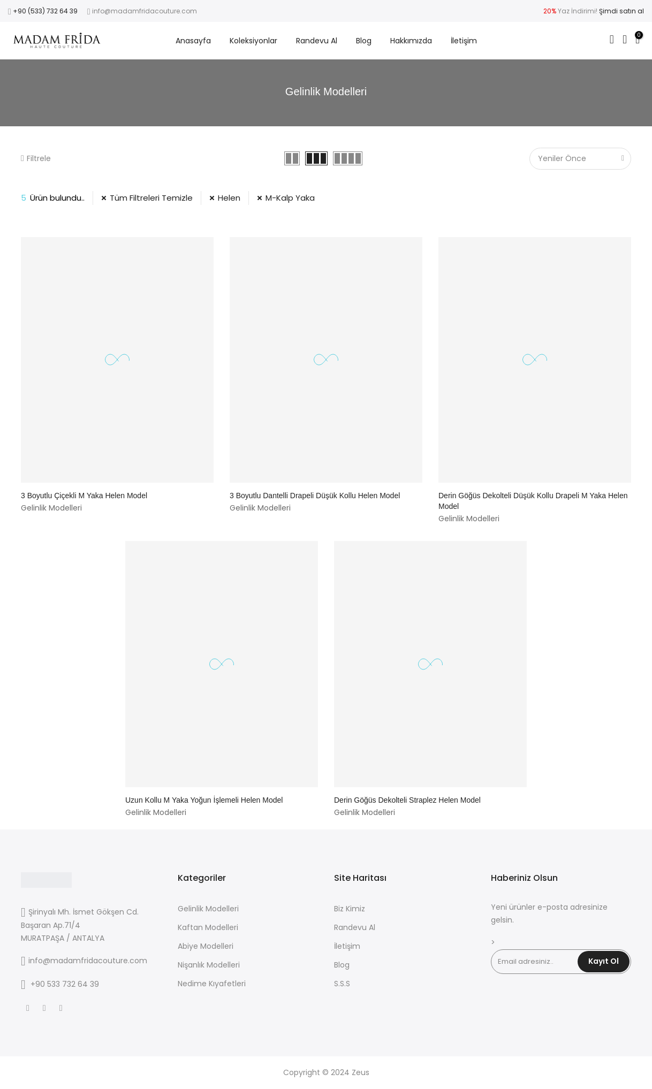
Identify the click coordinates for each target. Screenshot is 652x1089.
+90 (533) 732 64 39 (45, 11)
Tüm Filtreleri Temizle (151, 197)
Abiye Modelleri (205, 946)
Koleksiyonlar (253, 40)
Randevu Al (316, 40)
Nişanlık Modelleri (209, 964)
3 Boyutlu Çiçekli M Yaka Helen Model (84, 495)
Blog (364, 40)
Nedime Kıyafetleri (212, 983)
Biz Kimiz (349, 908)
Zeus (360, 1072)
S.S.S (342, 983)
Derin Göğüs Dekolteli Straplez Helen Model (407, 800)
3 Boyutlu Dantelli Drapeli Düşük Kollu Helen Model (315, 495)
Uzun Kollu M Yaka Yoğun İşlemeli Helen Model (204, 800)
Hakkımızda (411, 40)
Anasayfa (193, 40)
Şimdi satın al (621, 11)
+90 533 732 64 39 (65, 984)
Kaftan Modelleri (208, 927)
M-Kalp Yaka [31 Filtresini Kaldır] (290, 197)
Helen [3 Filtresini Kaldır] (229, 197)
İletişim (464, 40)
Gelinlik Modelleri (208, 908)
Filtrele (36, 158)
